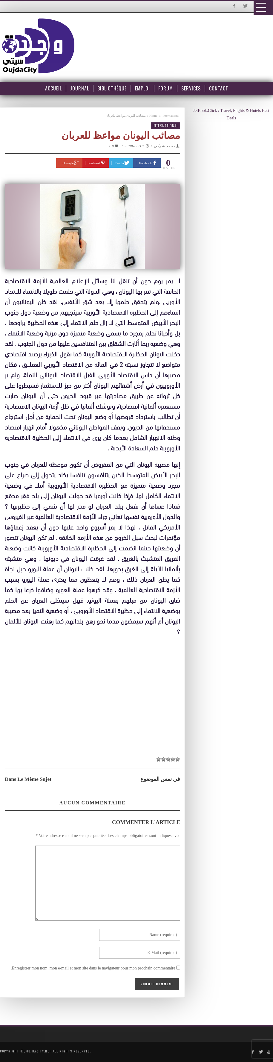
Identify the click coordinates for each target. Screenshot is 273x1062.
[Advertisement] (94, 693)
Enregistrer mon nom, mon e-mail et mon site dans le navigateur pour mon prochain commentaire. (93, 968)
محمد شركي (164, 146)
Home (153, 115)
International (170, 115)
